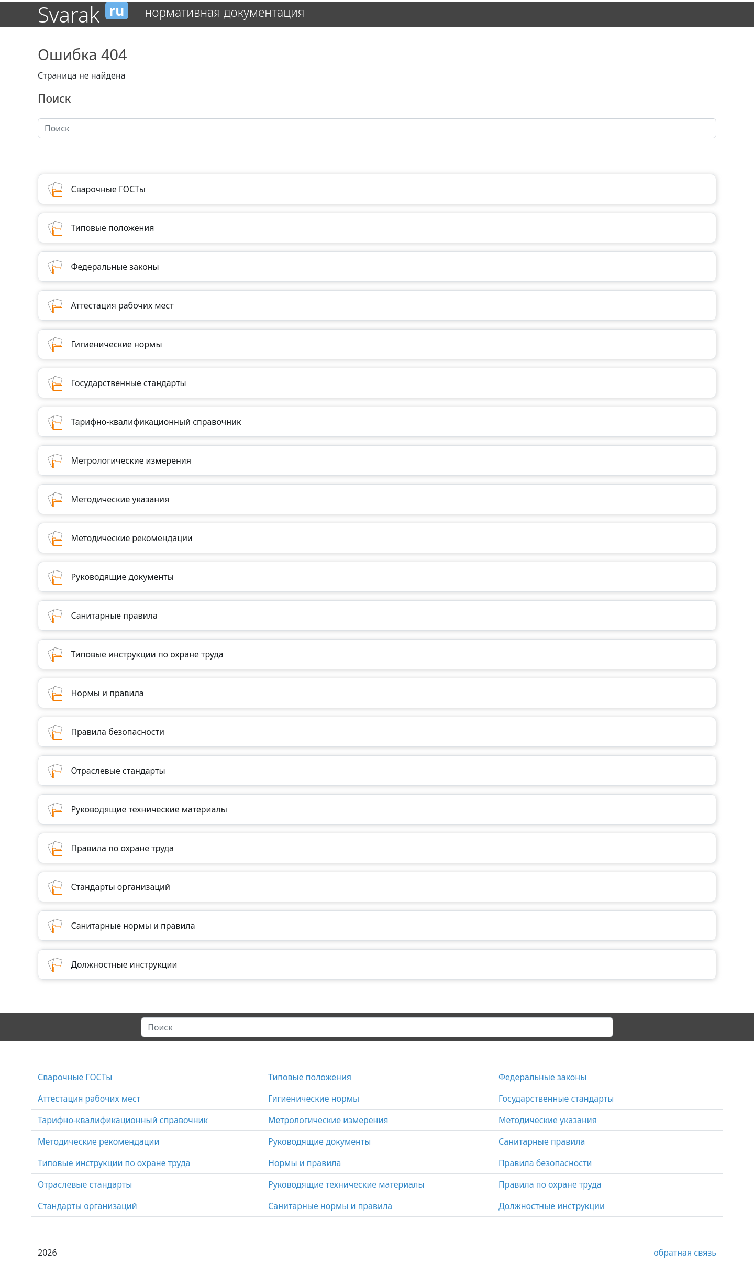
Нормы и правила (304, 1163)
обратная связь (684, 1252)
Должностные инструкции (551, 1206)
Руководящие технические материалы (346, 1184)
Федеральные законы (542, 1077)
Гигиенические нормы (313, 1098)
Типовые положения (309, 1077)
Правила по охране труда (550, 1184)
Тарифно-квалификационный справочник (123, 1120)
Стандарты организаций (87, 1206)
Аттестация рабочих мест (89, 1098)
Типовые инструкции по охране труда (114, 1163)
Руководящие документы (319, 1141)
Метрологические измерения (328, 1120)
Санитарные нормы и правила (330, 1206)
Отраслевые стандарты (85, 1184)
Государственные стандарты (556, 1098)
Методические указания (547, 1120)
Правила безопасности (545, 1163)
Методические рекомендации (98, 1141)
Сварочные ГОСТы (75, 1077)
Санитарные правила (541, 1141)
